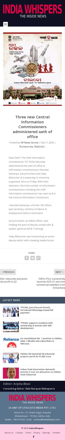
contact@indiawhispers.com (47, 419)
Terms (28, 432)
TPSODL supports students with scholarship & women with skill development (36, 325)
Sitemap (46, 432)
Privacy (36, 432)
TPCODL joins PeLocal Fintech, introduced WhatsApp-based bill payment (36, 310)
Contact (19, 432)
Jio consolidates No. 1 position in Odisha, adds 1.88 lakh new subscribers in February (41, 341)
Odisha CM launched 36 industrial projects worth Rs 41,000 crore (37, 355)
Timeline (56, 432)
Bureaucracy (26, 146)
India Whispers (36, 428)
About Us (9, 432)
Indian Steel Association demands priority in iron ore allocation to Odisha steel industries (40, 372)
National (39, 146)
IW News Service (30, 142)
